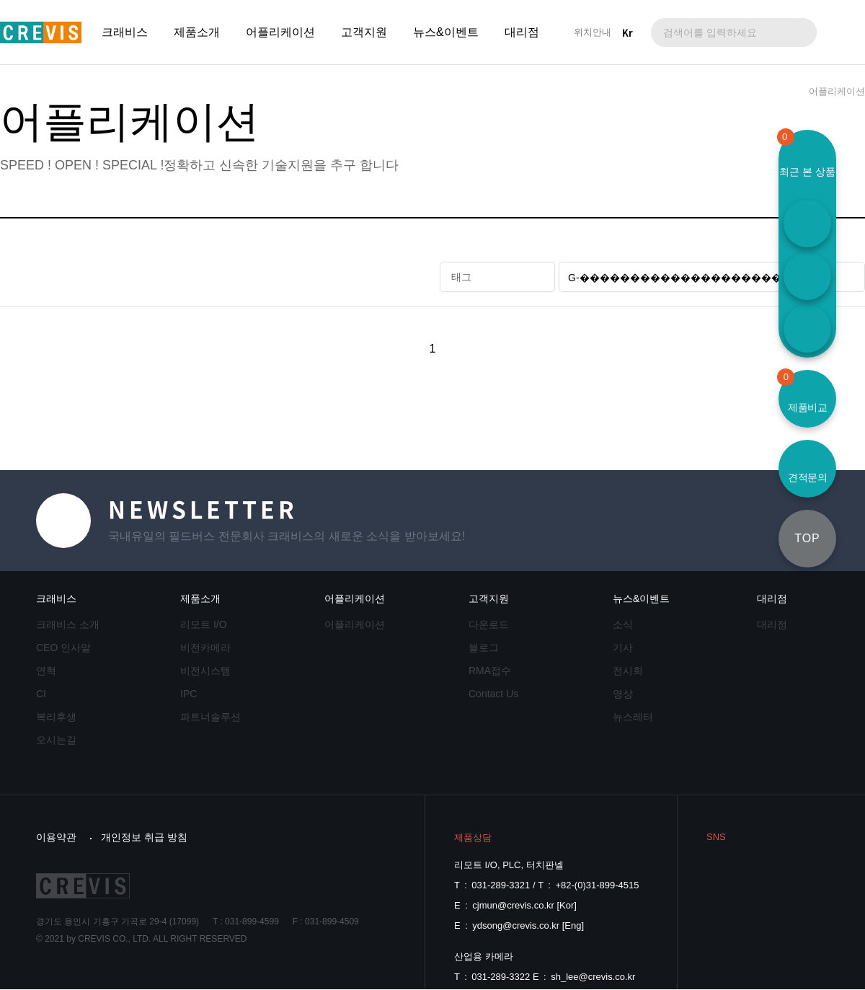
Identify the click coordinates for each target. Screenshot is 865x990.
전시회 (628, 670)
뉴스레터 (633, 716)
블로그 (484, 647)
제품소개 (197, 32)
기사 (623, 647)
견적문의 (807, 477)
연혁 (46, 670)
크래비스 (125, 32)
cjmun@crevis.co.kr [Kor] (524, 905)
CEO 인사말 (63, 647)
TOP (807, 538)
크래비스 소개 (67, 624)
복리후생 (56, 716)
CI (41, 693)
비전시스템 (205, 670)
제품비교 (802, 391)
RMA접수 (490, 670)
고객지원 (364, 32)
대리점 (522, 32)
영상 (623, 693)
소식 (623, 624)
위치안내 (592, 32)
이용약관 (56, 837)
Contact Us (493, 693)
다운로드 (489, 624)
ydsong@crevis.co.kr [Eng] (528, 925)
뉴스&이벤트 (446, 32)
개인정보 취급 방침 (144, 837)
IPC (188, 693)
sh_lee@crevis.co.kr (593, 976)
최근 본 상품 (807, 171)
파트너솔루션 (210, 716)
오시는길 (56, 740)
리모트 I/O (203, 624)
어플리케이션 (280, 32)
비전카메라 (205, 647)
